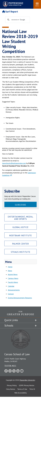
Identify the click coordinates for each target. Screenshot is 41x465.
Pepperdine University (27, 380)
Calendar (11, 286)
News (10, 271)
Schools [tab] (8, 325)
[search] (19, 20)
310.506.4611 (10, 365)
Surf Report (10, 11)
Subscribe (20, 204)
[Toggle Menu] (37, 4)
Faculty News (13, 282)
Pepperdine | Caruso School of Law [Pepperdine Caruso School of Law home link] (13, 3)
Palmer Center (20, 243)
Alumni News (12, 274)
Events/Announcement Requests (20, 298)
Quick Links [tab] (11, 320)
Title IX (32, 389)
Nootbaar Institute (20, 235)
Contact (11, 294)
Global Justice (20, 227)
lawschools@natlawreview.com (14, 163)
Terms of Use (22, 389)
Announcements (14, 290)
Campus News (13, 278)
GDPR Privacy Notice (26, 385)
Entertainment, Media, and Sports (20, 217)
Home (10, 267)
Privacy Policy (12, 385)
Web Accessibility (20, 393)
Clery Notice (10, 389)
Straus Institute (20, 252)
